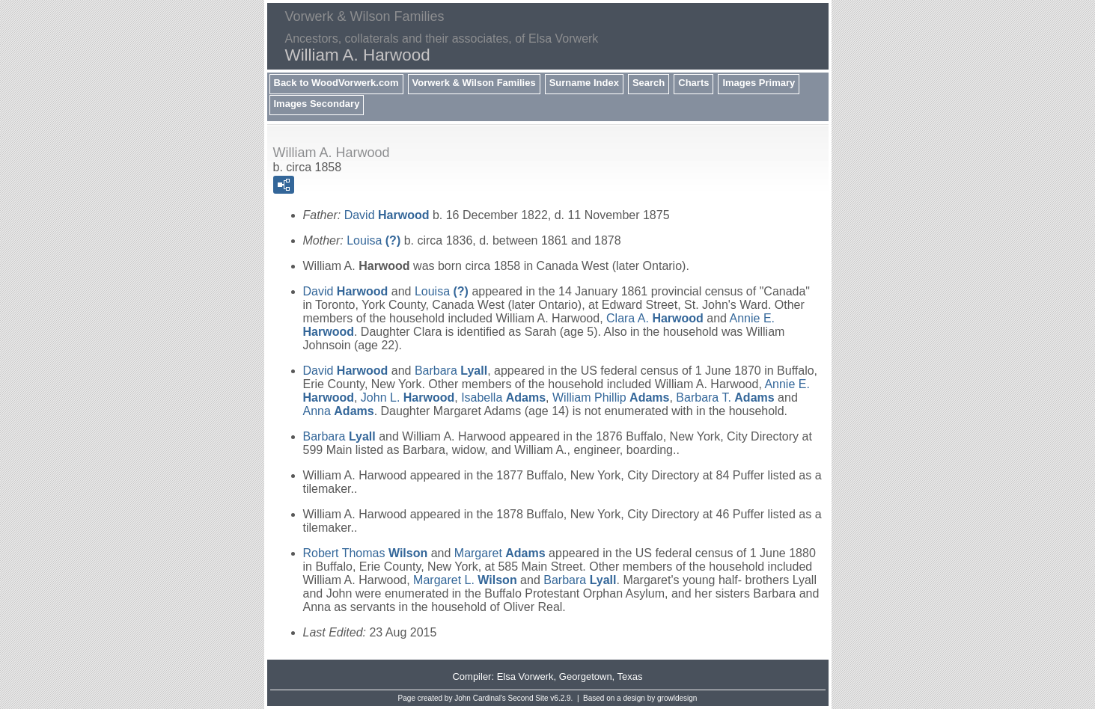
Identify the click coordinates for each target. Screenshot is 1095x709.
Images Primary (758, 82)
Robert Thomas (365, 553)
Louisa (373, 240)
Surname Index (584, 82)
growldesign (677, 698)
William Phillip (610, 397)
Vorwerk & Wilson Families (474, 82)
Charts (693, 82)
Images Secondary (317, 103)
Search (648, 82)
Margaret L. (465, 580)
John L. (407, 397)
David (387, 215)
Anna (338, 411)
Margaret (500, 553)
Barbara (451, 370)
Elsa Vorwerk (525, 676)
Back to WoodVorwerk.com (336, 82)
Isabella (503, 397)
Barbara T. (725, 397)
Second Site (528, 698)
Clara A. (655, 318)
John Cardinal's (480, 698)
